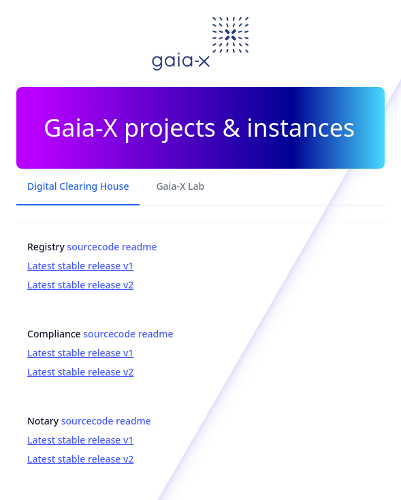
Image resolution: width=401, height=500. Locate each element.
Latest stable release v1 (80, 265)
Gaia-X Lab (180, 186)
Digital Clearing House (78, 186)
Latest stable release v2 (80, 284)
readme (139, 246)
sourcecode (93, 246)
